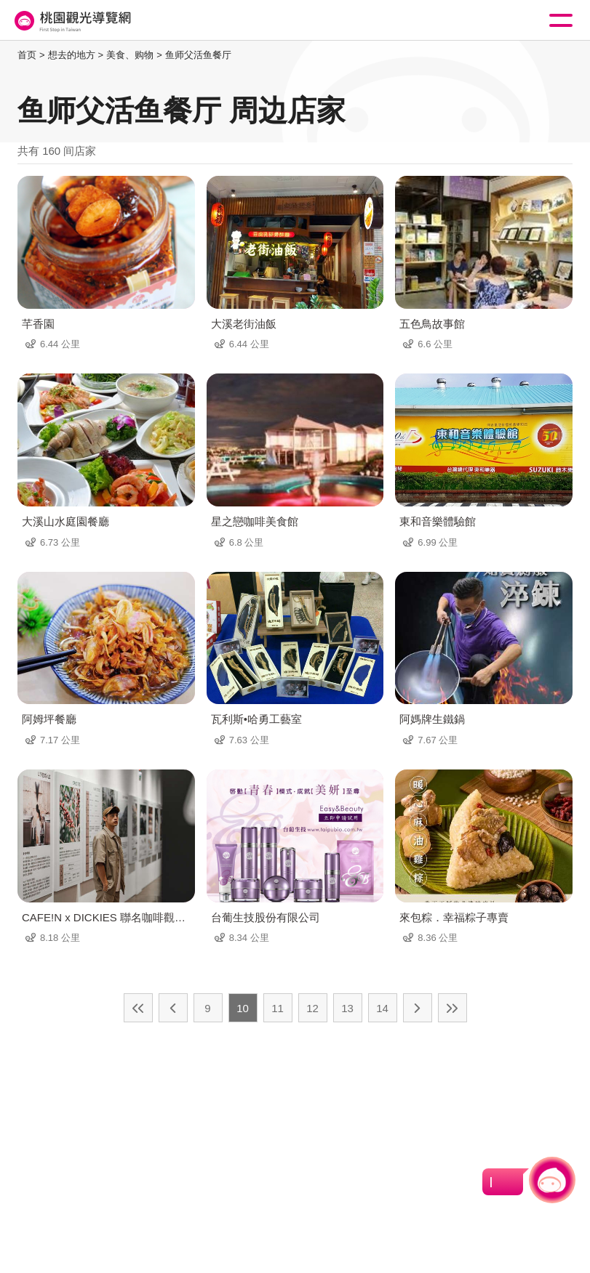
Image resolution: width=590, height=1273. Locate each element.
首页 (26, 54)
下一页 (417, 1007)
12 (312, 1008)
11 (277, 1008)
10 (242, 1008)
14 (382, 1008)
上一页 (173, 1007)
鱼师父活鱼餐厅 (198, 54)
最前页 (138, 1007)
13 (347, 1008)
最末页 (452, 1007)
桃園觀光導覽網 (71, 20)
